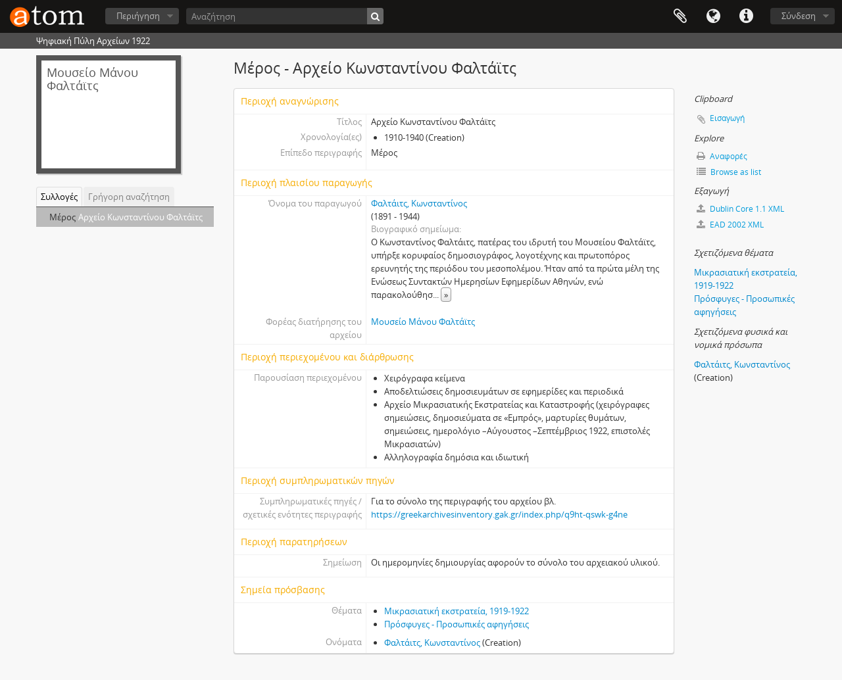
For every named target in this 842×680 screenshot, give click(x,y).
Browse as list (729, 172)
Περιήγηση (138, 16)
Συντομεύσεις (746, 16)
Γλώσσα (713, 16)
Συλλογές (59, 197)
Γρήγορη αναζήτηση (129, 197)
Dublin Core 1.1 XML (740, 208)
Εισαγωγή (727, 118)
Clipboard (680, 16)
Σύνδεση (798, 16)
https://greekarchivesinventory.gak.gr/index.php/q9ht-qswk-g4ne (499, 514)
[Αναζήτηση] (285, 16)
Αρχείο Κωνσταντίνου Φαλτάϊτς (140, 217)
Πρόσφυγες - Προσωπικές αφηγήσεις (456, 624)
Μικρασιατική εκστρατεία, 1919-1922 (456, 611)
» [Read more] (446, 295)
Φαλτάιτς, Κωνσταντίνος (419, 203)
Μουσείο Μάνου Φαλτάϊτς (423, 322)
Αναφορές (722, 156)
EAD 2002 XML (730, 224)
